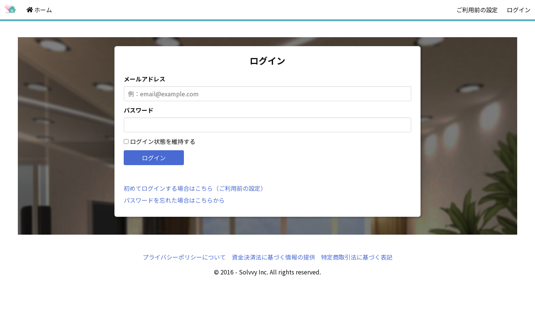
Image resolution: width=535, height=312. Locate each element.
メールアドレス (144, 78)
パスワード (138, 110)
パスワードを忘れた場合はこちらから (174, 200)
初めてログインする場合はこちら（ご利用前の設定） (195, 188)
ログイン (519, 9)
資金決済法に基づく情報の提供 (273, 257)
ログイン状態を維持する (162, 141)
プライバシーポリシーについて (184, 257)
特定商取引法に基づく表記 (356, 257)
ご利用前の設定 (477, 9)
